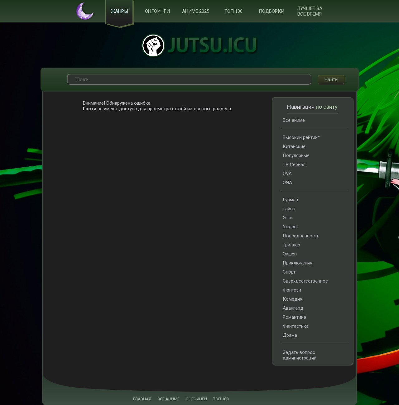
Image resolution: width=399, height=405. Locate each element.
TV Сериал (294, 164)
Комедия (292, 299)
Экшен (290, 254)
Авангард (293, 308)
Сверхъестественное (305, 281)
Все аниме (294, 120)
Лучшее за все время (309, 11)
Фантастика (296, 326)
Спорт (289, 272)
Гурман (290, 199)
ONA (287, 182)
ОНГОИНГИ (196, 399)
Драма (290, 335)
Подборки (271, 11)
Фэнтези (292, 290)
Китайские (294, 146)
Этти (288, 218)
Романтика (294, 317)
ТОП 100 (233, 11)
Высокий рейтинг (301, 137)
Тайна (289, 209)
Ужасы (290, 227)
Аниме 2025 (195, 11)
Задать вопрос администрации (299, 355)
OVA (287, 173)
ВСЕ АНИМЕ (168, 399)
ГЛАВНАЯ (142, 399)
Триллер (291, 245)
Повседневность (301, 236)
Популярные (296, 155)
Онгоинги (157, 11)
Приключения (297, 263)
